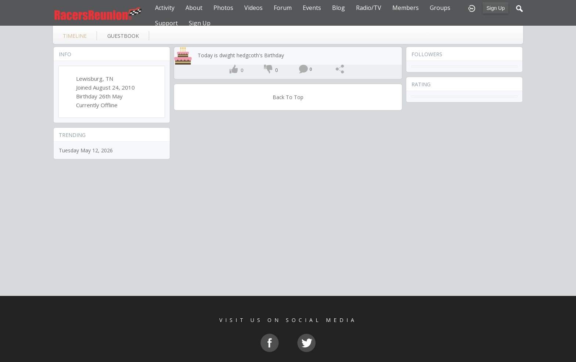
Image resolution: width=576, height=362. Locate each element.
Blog (338, 8)
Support (166, 23)
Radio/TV (368, 8)
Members (405, 8)
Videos (253, 8)
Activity (164, 8)
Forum (283, 8)
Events (312, 8)
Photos (223, 8)
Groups (440, 8)
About (194, 8)
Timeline (75, 35)
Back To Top (288, 97)
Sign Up (495, 8)
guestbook (123, 35)
